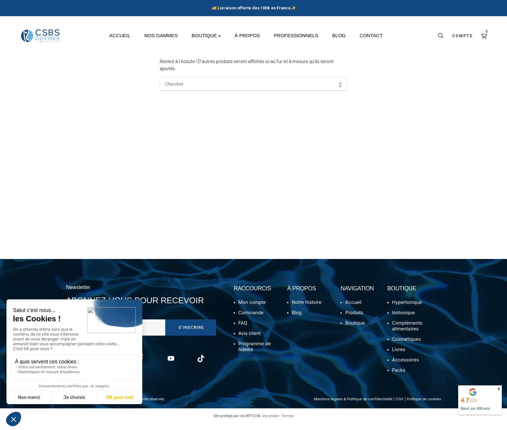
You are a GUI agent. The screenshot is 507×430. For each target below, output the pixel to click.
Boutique (355, 329)
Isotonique (403, 319)
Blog (296, 319)
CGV (400, 405)
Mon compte (252, 308)
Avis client (249, 339)
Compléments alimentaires (407, 332)
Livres (398, 356)
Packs (398, 376)
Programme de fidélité (254, 353)
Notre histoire (306, 308)
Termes (287, 422)
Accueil (353, 308)
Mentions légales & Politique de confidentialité (353, 405)
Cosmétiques (406, 345)
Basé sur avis (475, 408)
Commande (251, 319)
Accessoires (405, 366)
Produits (354, 319)
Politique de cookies (424, 405)
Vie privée (270, 422)
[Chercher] (253, 90)
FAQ (242, 329)
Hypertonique (407, 308)
